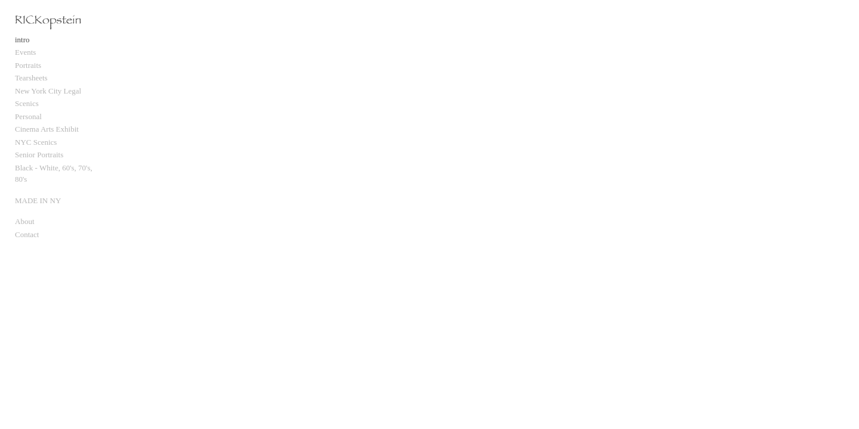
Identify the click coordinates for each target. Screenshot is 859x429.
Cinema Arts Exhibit (47, 134)
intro (22, 45)
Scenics (27, 109)
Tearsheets (31, 83)
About (25, 216)
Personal (28, 122)
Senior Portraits (39, 160)
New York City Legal (48, 96)
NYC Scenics (36, 148)
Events (25, 58)
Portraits (28, 71)
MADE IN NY (38, 194)
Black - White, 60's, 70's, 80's (60, 173)
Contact (27, 228)
